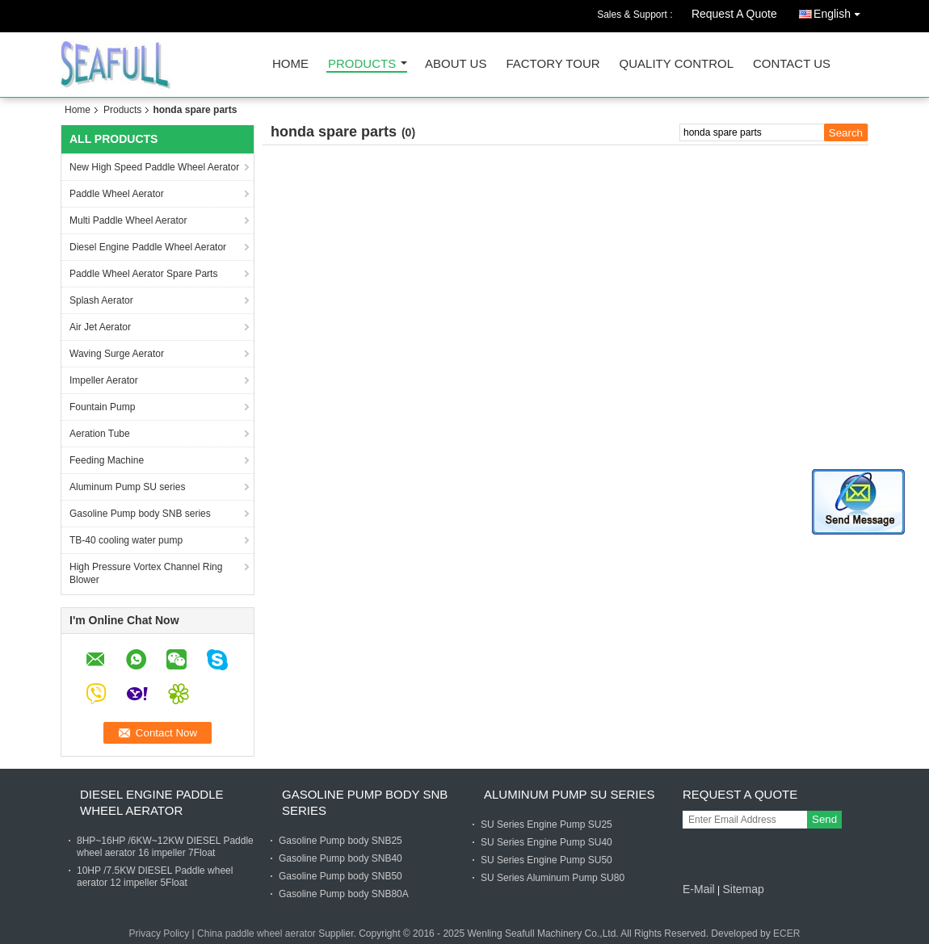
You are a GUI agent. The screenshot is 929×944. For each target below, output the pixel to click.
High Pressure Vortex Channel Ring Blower (145, 573)
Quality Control (677, 64)
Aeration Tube (99, 433)
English (840, 11)
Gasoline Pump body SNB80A (344, 894)
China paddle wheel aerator (256, 933)
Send (824, 819)
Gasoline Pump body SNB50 (340, 876)
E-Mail (699, 889)
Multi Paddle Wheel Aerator (128, 220)
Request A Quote (734, 13)
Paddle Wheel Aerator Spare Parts (143, 273)
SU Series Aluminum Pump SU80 (552, 877)
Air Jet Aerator (100, 327)
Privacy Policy (159, 933)
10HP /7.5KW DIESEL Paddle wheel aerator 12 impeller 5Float (155, 876)
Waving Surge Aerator (116, 353)
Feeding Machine (106, 460)
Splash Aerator (101, 300)
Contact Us (791, 64)
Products (362, 64)
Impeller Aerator (103, 380)
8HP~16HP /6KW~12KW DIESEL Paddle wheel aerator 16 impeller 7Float (165, 846)
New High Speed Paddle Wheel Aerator (154, 167)
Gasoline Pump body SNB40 (340, 858)
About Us (455, 64)
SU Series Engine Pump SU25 (546, 824)
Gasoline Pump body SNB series (140, 513)
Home (290, 64)
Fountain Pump (102, 407)
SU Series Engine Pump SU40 (546, 842)
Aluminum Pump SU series (127, 487)
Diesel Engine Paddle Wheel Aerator (147, 247)
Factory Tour (552, 64)
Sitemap (742, 889)
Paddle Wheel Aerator (116, 193)
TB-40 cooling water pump (126, 540)
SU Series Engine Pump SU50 (546, 860)
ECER (786, 933)
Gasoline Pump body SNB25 (340, 840)
